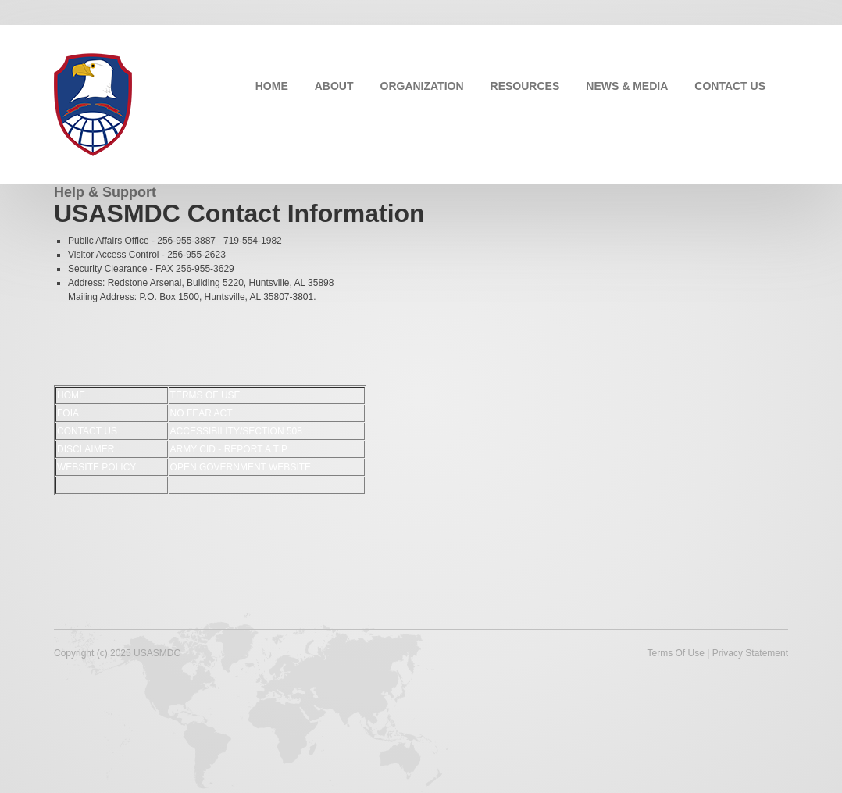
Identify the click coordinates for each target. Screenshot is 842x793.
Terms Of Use (675, 653)
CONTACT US (729, 86)
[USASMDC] (93, 103)
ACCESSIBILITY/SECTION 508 (236, 431)
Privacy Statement (750, 653)
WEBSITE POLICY (96, 467)
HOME (271, 86)
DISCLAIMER (85, 449)
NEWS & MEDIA (627, 86)
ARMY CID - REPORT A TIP (229, 449)
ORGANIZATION (422, 86)
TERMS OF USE (205, 395)
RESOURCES (525, 86)
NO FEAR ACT (201, 413)
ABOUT (334, 86)
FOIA (68, 413)
